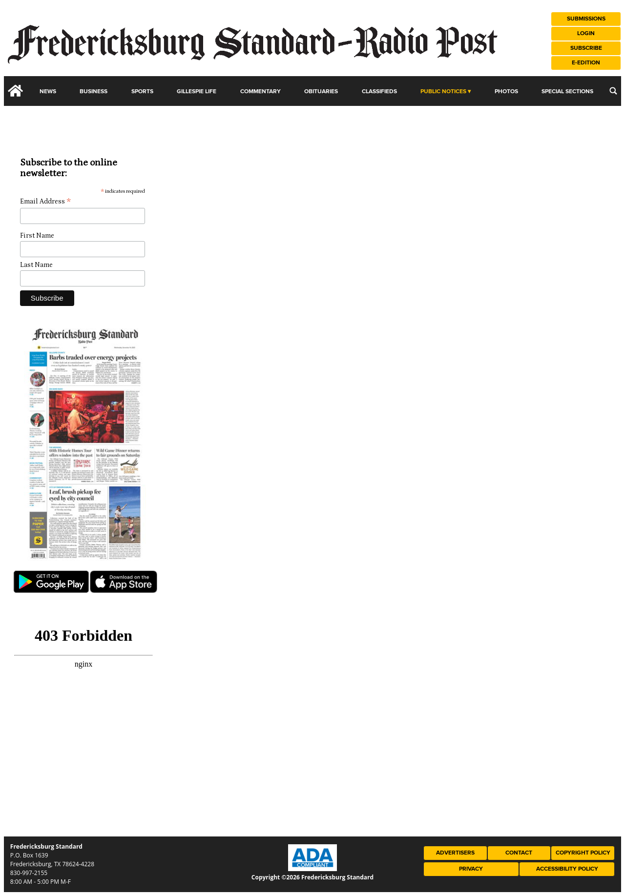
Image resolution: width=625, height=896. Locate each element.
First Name (37, 236)
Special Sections (567, 91)
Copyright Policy (583, 852)
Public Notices (443, 91)
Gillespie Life (196, 91)
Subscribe (586, 48)
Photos (506, 91)
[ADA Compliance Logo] (312, 868)
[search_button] (613, 91)
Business (93, 91)
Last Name (36, 265)
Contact (518, 852)
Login (586, 33)
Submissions (586, 18)
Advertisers (455, 852)
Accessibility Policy (567, 869)
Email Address (45, 201)
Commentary (260, 91)
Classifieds (379, 91)
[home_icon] (15, 91)
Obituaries (321, 91)
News (48, 91)
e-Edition (586, 62)
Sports (142, 91)
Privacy (471, 869)
